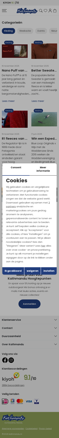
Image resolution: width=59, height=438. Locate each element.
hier (43, 245)
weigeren (32, 270)
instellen (48, 270)
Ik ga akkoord (13, 270)
